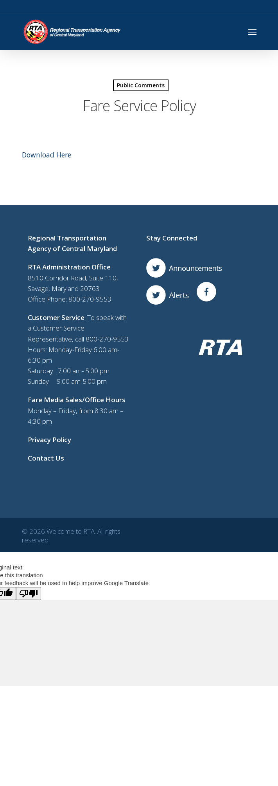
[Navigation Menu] (252, 32)
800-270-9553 (89, 299)
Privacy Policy (49, 439)
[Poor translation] (28, 593)
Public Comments (141, 85)
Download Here (46, 154)
